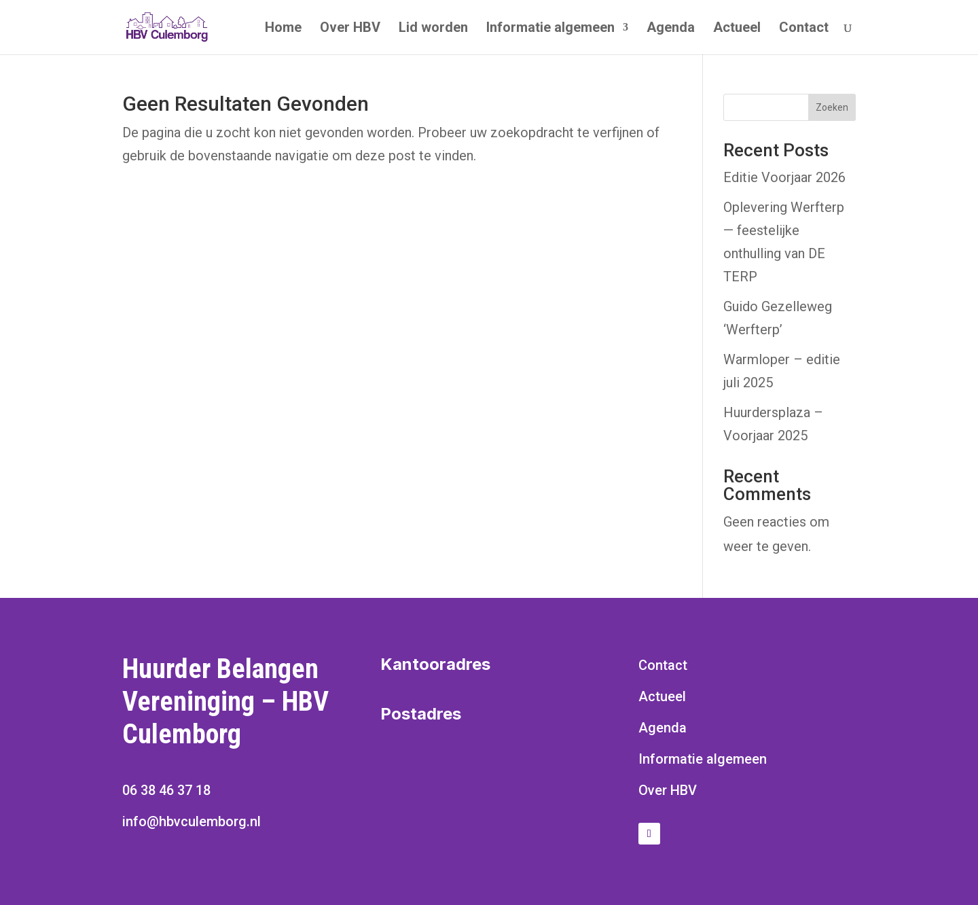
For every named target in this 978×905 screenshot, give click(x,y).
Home (283, 28)
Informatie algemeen (550, 28)
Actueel (737, 28)
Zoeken (832, 107)
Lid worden (433, 28)
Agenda (671, 28)
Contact (804, 28)
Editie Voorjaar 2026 (784, 177)
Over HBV (350, 28)
